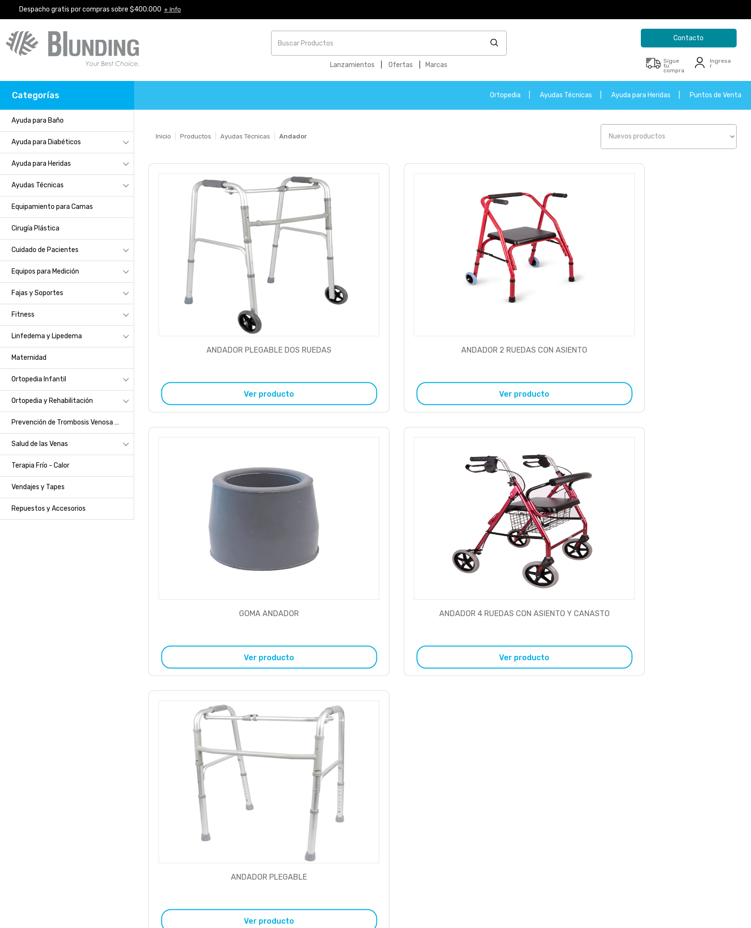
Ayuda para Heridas (641, 95)
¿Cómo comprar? (70, 755)
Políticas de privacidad (78, 808)
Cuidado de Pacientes (45, 250)
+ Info (173, 9)
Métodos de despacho (77, 795)
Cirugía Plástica (35, 228)
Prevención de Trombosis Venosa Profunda (72, 422)
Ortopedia (505, 95)
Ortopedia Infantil (38, 379)
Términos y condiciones (79, 822)
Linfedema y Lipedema (46, 336)
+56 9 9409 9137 (262, 824)
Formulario (615, 744)
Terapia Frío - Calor (40, 465)
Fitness (22, 314)
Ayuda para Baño (37, 120)
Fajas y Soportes (37, 293)
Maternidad (28, 358)
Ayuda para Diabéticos (46, 142)
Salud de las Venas (39, 444)
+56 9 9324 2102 (262, 811)
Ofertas (400, 65)
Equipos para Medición (45, 271)
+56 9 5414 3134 (260, 797)
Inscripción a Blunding (79, 741)
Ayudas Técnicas (566, 95)
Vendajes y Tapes (38, 487)
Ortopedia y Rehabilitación (52, 401)
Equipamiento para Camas (52, 207)
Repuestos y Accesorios (48, 508)
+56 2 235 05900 (265, 753)
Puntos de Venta (715, 95)
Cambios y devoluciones (80, 782)
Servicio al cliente (70, 768)
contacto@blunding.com (636, 765)
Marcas (436, 65)
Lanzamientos (352, 65)
